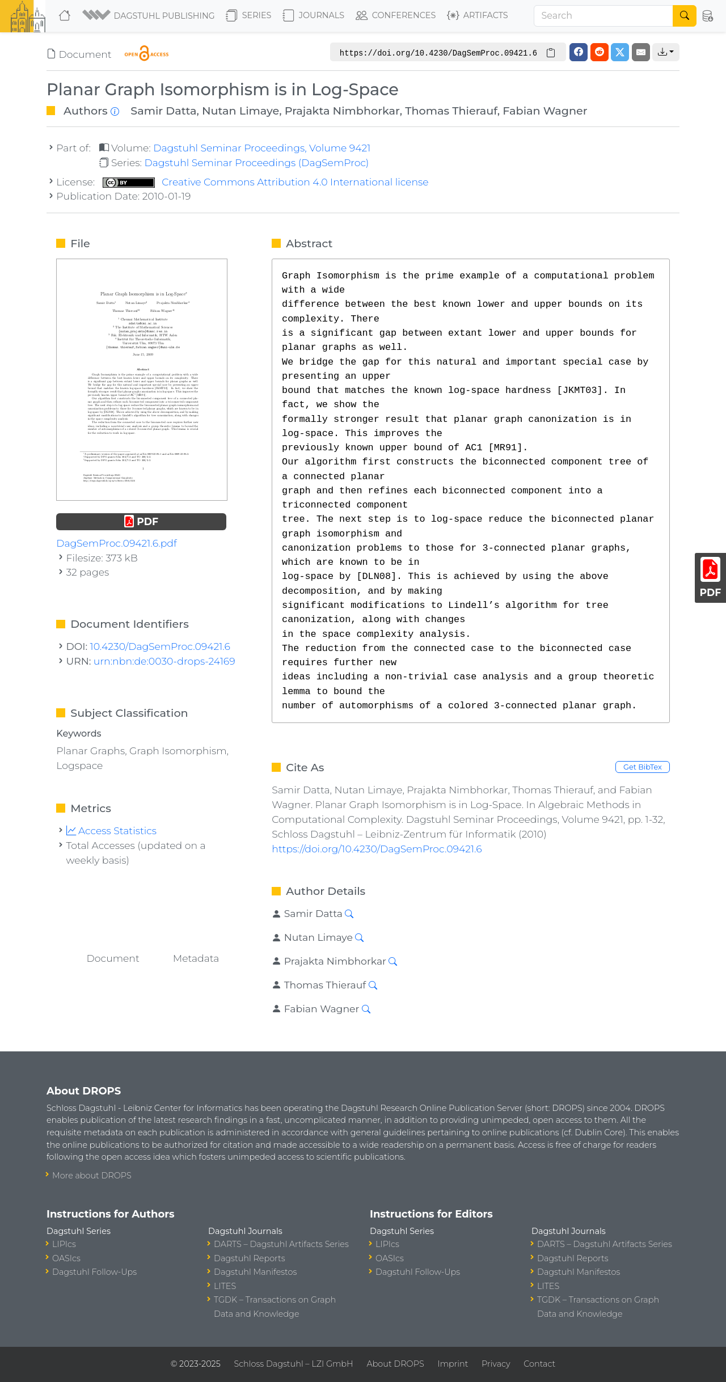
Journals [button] (313, 16)
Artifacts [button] (477, 16)
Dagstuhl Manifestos (255, 1272)
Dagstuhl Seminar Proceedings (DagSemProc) (256, 162)
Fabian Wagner (545, 110)
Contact (539, 1364)
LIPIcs (64, 1244)
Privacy (496, 1364)
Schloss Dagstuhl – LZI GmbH (293, 1364)
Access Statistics (111, 830)
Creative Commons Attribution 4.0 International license (266, 182)
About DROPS (395, 1364)
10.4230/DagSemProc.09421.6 (160, 646)
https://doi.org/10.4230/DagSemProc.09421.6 (377, 849)
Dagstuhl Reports (249, 1258)
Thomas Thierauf (451, 110)
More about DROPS (92, 1175)
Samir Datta (163, 110)
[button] (149, 16)
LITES (225, 1286)
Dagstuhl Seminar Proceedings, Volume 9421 (261, 148)
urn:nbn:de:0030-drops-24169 (164, 661)
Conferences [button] (396, 16)
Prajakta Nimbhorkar (342, 110)
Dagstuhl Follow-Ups (94, 1272)
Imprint (452, 1364)
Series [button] (249, 16)
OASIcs (66, 1258)
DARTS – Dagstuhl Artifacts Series (281, 1244)
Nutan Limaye (240, 110)
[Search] (603, 16)
